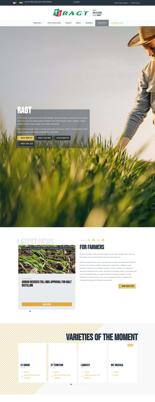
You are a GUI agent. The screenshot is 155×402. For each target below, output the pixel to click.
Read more (47, 295)
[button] (71, 384)
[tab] (30, 311)
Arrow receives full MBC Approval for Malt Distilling (41, 2)
